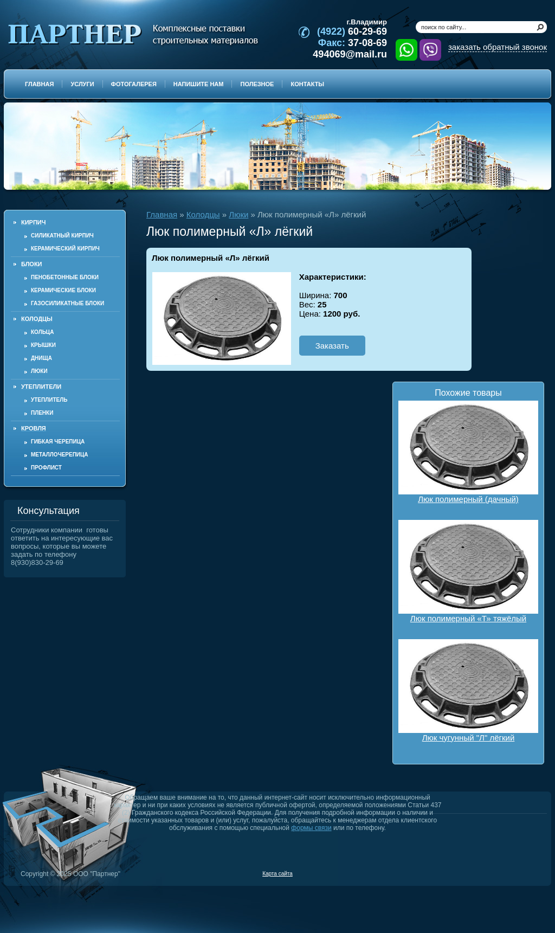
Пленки (42, 413)
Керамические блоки (63, 290)
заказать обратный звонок (497, 47)
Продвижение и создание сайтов (521, 873)
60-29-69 (352, 31)
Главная (161, 214)
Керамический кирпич (65, 249)
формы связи (311, 828)
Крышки (43, 345)
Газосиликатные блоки (67, 303)
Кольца (42, 332)
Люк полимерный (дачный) (468, 452)
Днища (41, 358)
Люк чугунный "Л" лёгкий (468, 690)
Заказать (332, 345)
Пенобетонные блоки (65, 277)
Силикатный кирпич (62, 236)
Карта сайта (277, 874)
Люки (39, 371)
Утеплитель (49, 400)
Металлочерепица (59, 455)
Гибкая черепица (58, 442)
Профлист (46, 468)
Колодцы (203, 214)
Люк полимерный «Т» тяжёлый (468, 571)
